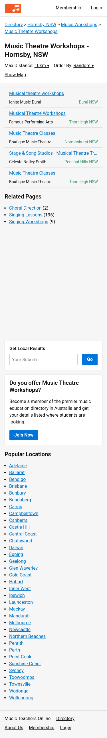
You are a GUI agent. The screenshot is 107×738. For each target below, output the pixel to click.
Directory (14, 24)
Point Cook (20, 657)
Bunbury (17, 493)
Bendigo (17, 479)
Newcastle (20, 629)
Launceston (21, 602)
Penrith (16, 643)
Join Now (23, 435)
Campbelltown (23, 513)
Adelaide (18, 465)
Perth (14, 650)
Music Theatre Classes (32, 133)
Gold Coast (20, 575)
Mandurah (19, 616)
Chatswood (20, 540)
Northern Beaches (27, 636)
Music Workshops (79, 24)
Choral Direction (25, 208)
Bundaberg (20, 500)
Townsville (20, 684)
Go (90, 359)
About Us (14, 727)
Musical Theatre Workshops (37, 113)
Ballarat (17, 472)
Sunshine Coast (25, 663)
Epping (16, 554)
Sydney (16, 670)
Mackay (17, 609)
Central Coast (23, 534)
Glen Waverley (23, 568)
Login (96, 8)
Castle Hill (19, 527)
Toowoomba (22, 677)
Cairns (15, 506)
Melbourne (20, 622)
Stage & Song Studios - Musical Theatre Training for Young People (53, 153)
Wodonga (19, 691)
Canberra (18, 520)
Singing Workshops (28, 221)
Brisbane (18, 486)
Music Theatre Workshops (31, 31)
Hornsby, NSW (41, 24)
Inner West (20, 588)
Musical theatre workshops (36, 93)
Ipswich (17, 595)
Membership (68, 8)
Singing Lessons (26, 215)
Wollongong (21, 697)
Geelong (17, 561)
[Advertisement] (53, 283)
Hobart (16, 581)
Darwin (16, 547)
